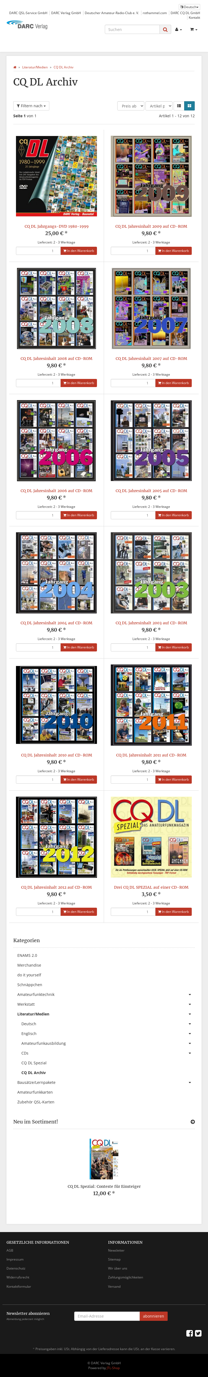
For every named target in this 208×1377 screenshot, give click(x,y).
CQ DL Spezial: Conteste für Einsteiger (104, 1186)
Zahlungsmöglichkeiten (125, 1277)
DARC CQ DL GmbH (185, 13)
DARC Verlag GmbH (66, 13)
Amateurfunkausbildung (108, 1043)
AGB (9, 1250)
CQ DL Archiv (33, 1072)
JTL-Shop (113, 1368)
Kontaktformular (18, 1286)
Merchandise (29, 965)
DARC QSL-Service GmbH (28, 13)
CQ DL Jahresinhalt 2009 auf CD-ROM (151, 226)
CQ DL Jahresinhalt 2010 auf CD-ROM (56, 755)
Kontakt (194, 17)
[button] (179, 105)
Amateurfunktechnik (106, 994)
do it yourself (29, 974)
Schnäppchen (29, 984)
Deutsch (108, 1024)
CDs (108, 1053)
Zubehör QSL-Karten (35, 1101)
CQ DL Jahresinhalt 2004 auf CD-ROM (56, 623)
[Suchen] (132, 29)
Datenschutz (15, 1268)
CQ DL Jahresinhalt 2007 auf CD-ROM (151, 358)
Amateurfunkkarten (35, 1092)
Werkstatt (106, 1004)
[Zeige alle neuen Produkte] (193, 1122)
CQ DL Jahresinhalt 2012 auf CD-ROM (56, 887)
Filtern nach (31, 105)
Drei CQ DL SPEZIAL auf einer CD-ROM (151, 887)
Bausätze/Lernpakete (106, 1082)
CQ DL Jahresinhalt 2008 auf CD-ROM (56, 358)
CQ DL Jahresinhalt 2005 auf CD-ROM (151, 490)
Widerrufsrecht (17, 1277)
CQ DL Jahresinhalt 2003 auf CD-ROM (151, 623)
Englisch (108, 1034)
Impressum (15, 1259)
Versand (114, 1286)
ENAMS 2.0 (27, 955)
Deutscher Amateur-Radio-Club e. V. (112, 13)
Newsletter (116, 1250)
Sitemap (114, 1259)
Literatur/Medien (106, 1014)
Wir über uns (117, 1268)
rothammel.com (155, 13)
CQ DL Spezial (34, 1062)
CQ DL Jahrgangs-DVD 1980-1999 (57, 226)
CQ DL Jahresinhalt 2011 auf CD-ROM (151, 755)
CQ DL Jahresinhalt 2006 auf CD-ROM (56, 490)
